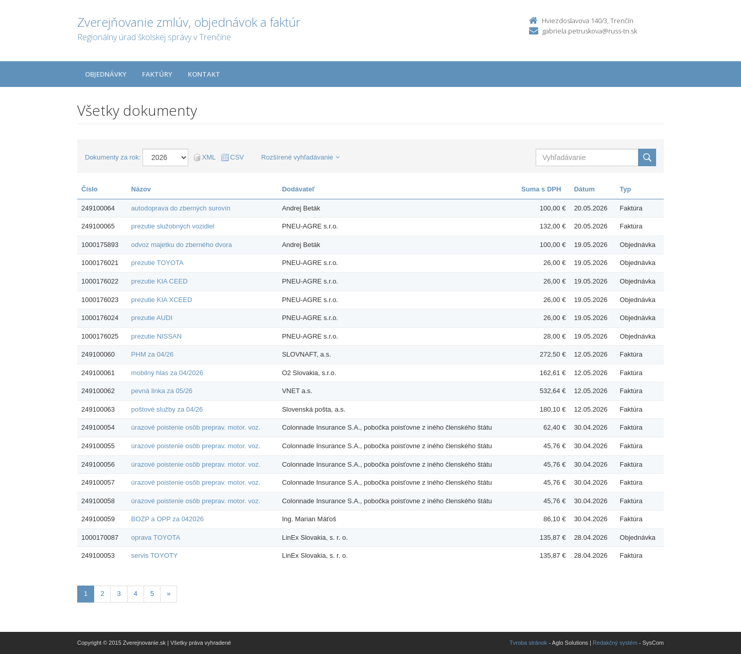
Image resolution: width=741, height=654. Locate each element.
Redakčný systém (615, 643)
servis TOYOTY (154, 555)
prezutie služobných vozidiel (173, 226)
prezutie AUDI (151, 318)
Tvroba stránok (528, 643)
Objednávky (106, 74)
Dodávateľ (298, 189)
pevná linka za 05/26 (161, 391)
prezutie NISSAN (156, 336)
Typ (625, 189)
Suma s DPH (541, 189)
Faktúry (157, 74)
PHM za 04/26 (152, 354)
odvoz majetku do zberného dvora (181, 245)
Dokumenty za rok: (112, 157)
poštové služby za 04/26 (167, 409)
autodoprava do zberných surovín (181, 208)
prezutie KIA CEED (159, 281)
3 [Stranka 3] (118, 593)
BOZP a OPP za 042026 (167, 519)
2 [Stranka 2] (102, 593)
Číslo (89, 189)
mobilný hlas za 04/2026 (167, 373)
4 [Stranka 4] (135, 593)
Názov (141, 189)
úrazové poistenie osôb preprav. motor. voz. (195, 427)
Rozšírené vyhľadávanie (300, 157)
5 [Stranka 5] (152, 593)
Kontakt (204, 74)
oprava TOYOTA (155, 537)
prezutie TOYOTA (157, 263)
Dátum (584, 189)
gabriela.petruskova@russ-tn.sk (589, 31)
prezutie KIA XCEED (161, 300)
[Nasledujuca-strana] (168, 594)
